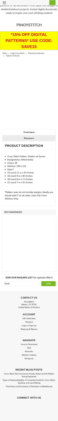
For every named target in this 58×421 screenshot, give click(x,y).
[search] (39, 3)
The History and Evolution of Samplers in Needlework (29, 386)
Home (4, 53)
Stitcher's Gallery (29, 355)
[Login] (45, 3)
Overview (29, 132)
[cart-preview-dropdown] (52, 2)
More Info (29, 351)
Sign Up (32, 325)
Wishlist (29, 322)
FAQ (29, 348)
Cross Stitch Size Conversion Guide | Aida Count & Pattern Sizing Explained (29, 375)
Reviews (29, 138)
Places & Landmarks (36, 53)
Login (24, 325)
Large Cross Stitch (17, 53)
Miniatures (29, 358)
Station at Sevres (12, 56)
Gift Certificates (29, 318)
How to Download (29, 344)
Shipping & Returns (29, 329)
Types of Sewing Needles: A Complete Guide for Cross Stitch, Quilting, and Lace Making (29, 381)
